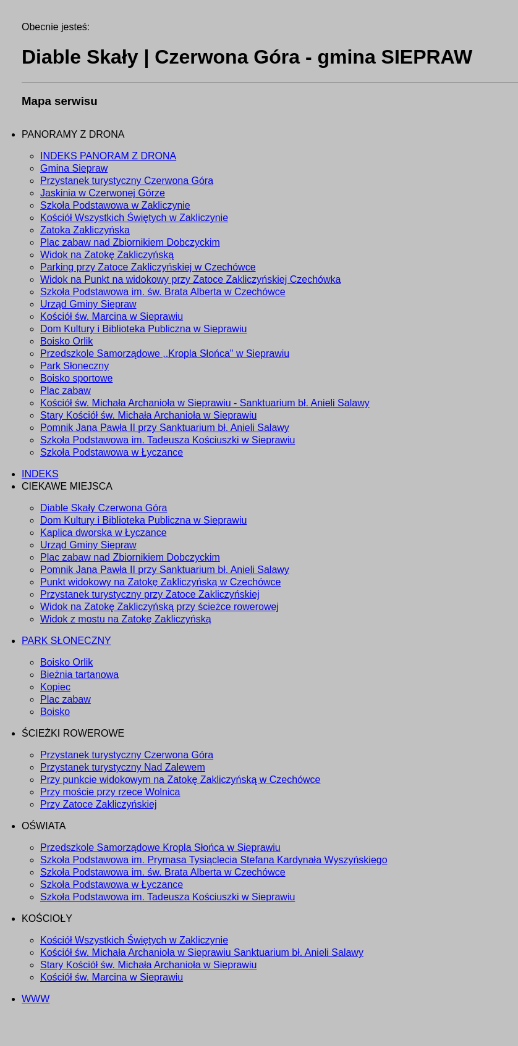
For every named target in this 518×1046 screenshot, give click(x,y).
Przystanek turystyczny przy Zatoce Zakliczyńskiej (150, 594)
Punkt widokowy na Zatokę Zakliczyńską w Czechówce (160, 582)
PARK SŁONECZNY (66, 640)
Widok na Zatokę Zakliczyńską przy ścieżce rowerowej (159, 606)
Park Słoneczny (74, 366)
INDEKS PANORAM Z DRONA (108, 156)
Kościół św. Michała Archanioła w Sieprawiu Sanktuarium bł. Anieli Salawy (201, 952)
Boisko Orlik (66, 341)
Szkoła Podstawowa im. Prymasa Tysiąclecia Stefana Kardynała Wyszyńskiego (214, 860)
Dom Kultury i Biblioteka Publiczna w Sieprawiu (143, 329)
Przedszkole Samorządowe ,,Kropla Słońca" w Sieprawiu (164, 353)
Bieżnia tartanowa (79, 674)
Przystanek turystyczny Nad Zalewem (122, 767)
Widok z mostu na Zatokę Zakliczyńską (125, 619)
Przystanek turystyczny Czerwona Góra (126, 180)
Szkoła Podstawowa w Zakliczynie (115, 205)
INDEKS (40, 474)
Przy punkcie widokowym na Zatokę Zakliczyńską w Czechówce (180, 779)
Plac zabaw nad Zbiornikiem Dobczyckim (130, 242)
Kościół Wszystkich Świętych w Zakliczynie (134, 217)
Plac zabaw (65, 390)
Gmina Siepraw (74, 168)
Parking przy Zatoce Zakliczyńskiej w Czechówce (148, 267)
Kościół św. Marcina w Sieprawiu (111, 316)
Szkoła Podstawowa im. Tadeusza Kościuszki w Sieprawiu (167, 440)
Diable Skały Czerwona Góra (103, 508)
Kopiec (55, 687)
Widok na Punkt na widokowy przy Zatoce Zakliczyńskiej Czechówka (190, 279)
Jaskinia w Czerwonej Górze (102, 193)
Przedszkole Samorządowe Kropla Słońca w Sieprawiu (160, 847)
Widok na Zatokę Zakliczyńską (107, 254)
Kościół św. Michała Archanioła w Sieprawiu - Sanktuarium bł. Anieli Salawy (205, 403)
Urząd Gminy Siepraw (88, 304)
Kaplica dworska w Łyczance (103, 532)
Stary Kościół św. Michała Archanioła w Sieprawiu (148, 415)
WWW (35, 999)
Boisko (55, 711)
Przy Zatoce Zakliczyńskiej (98, 804)
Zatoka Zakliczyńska (85, 230)
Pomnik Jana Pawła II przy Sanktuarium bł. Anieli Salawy (164, 427)
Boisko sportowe (76, 378)
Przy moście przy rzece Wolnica (110, 792)
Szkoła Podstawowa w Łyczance (111, 452)
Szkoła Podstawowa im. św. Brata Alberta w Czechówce (163, 292)
